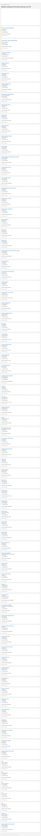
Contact (14, 834)
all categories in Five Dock (5, 4)
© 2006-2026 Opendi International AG (7, 834)
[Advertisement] (20, 17)
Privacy (17, 834)
